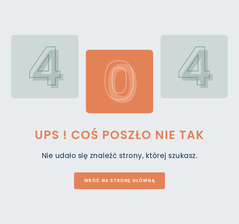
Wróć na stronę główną (119, 180)
